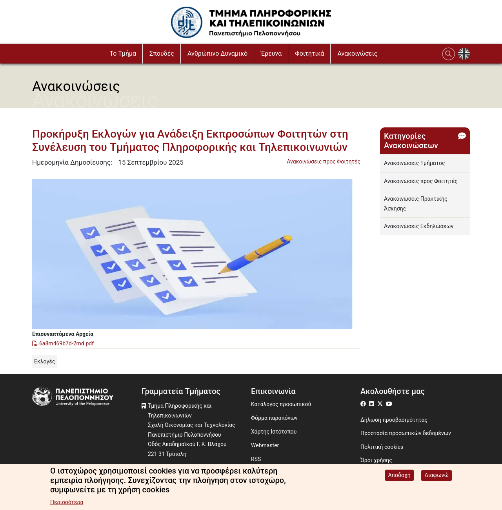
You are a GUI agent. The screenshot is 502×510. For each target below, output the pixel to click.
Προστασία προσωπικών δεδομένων (405, 433)
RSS (256, 459)
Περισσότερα (66, 502)
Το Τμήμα (122, 53)
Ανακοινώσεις (357, 53)
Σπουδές (161, 53)
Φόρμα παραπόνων (274, 418)
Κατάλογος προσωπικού (281, 404)
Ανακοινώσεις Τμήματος (414, 163)
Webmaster (265, 445)
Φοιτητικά (309, 53)
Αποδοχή (399, 475)
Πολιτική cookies (381, 447)
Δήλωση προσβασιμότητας (393, 420)
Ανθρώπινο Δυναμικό (217, 53)
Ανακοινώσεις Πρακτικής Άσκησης (415, 204)
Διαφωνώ (436, 475)
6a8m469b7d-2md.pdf (66, 343)
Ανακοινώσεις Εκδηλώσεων (418, 226)
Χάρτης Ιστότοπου (273, 431)
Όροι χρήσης (376, 460)
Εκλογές (44, 361)
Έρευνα (271, 53)
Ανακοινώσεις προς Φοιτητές (323, 161)
